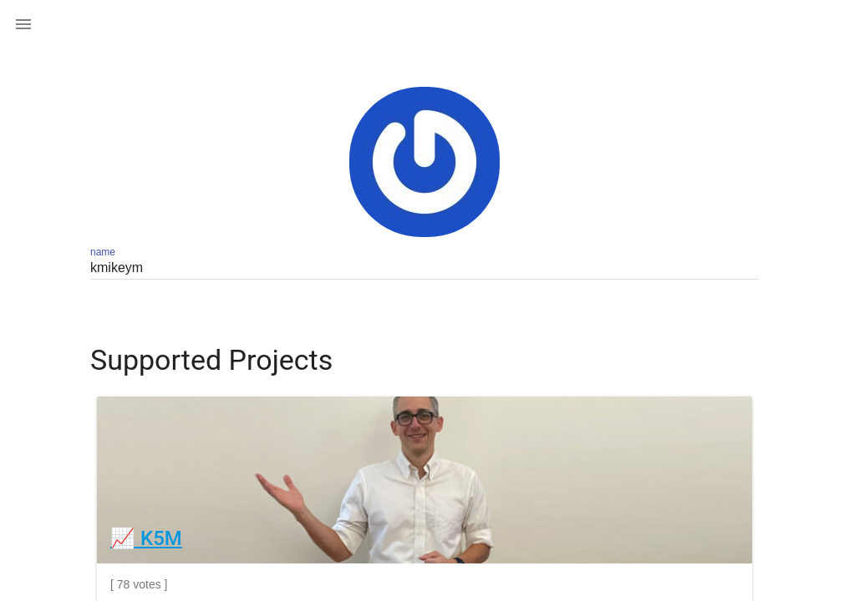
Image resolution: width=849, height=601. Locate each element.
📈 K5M (146, 538)
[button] (23, 23)
